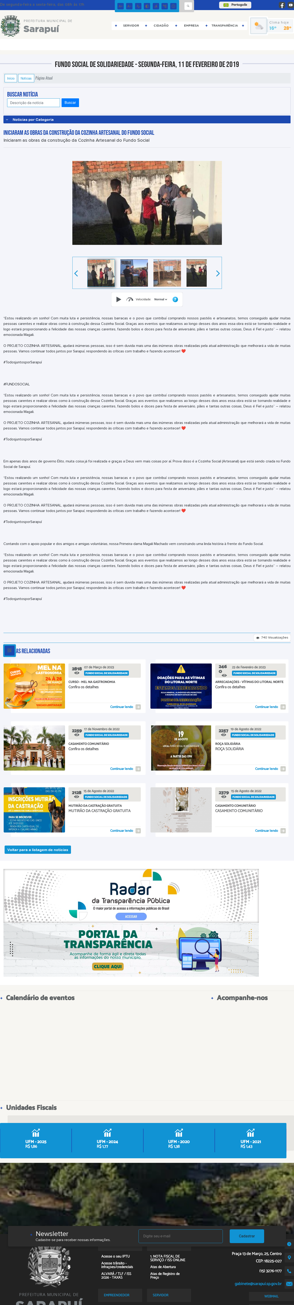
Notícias (26, 78)
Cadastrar (247, 1236)
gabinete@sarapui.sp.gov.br (258, 1283)
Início (10, 78)
